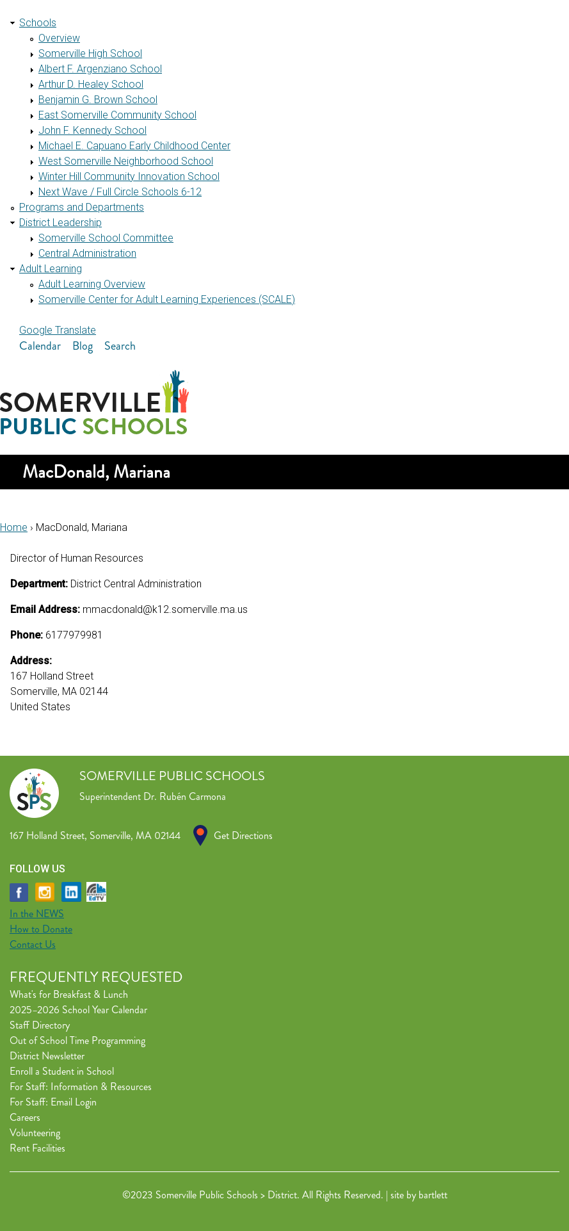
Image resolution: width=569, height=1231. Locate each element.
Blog (82, 346)
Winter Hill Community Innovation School (129, 176)
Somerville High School (90, 53)
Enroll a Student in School (62, 1071)
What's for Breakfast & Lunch (69, 994)
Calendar (40, 346)
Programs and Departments (81, 207)
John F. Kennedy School (92, 130)
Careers (25, 1117)
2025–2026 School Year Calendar (78, 1009)
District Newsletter (47, 1055)
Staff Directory (40, 1025)
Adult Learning (50, 269)
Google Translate (57, 330)
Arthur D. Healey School (90, 84)
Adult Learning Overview (91, 284)
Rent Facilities (37, 1148)
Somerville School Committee (105, 238)
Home (14, 527)
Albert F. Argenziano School (100, 69)
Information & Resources (101, 1086)
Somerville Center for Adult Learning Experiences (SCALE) (166, 299)
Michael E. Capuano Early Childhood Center (134, 146)
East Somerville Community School (117, 115)
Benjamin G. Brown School (97, 100)
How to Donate (41, 929)
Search (120, 346)
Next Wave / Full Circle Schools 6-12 (120, 192)
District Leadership (60, 222)
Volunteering (35, 1132)
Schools (37, 23)
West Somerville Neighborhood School (125, 161)
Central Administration (87, 253)
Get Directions (243, 835)
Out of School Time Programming (77, 1040)
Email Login (74, 1102)
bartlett (433, 1194)
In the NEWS (37, 913)
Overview (59, 38)
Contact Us (33, 944)
